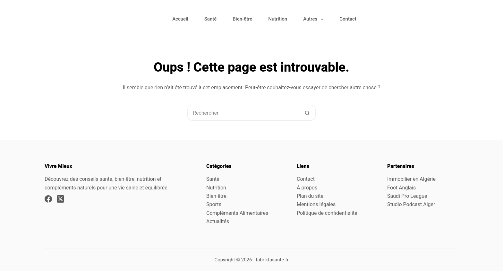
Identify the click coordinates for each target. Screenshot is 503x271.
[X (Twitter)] (60, 199)
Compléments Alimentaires (237, 213)
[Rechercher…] (243, 113)
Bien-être (242, 19)
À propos (307, 188)
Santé (210, 19)
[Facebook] (48, 199)
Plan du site (310, 196)
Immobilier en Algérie (411, 179)
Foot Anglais (401, 188)
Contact (347, 19)
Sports (213, 204)
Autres (314, 19)
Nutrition (277, 19)
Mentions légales (316, 204)
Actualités (217, 221)
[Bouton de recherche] (307, 113)
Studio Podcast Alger (411, 204)
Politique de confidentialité (327, 213)
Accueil (180, 19)
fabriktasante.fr (272, 260)
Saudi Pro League (407, 196)
